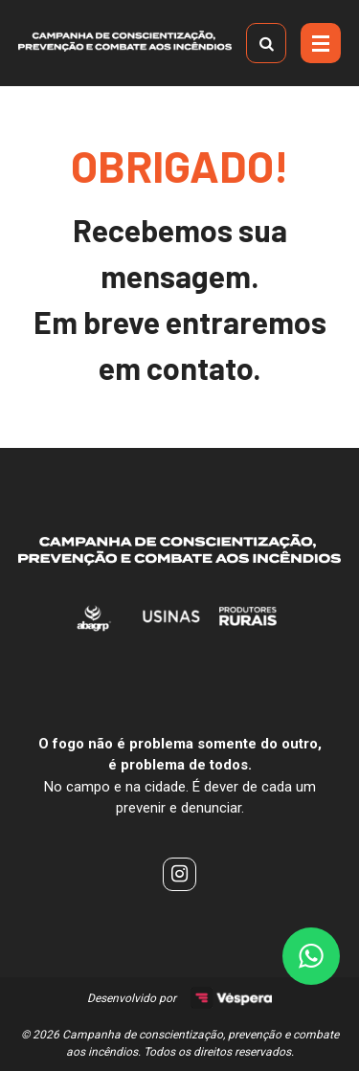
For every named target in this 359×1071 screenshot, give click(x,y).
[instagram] (179, 874)
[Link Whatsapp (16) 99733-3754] (311, 956)
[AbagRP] (94, 628)
